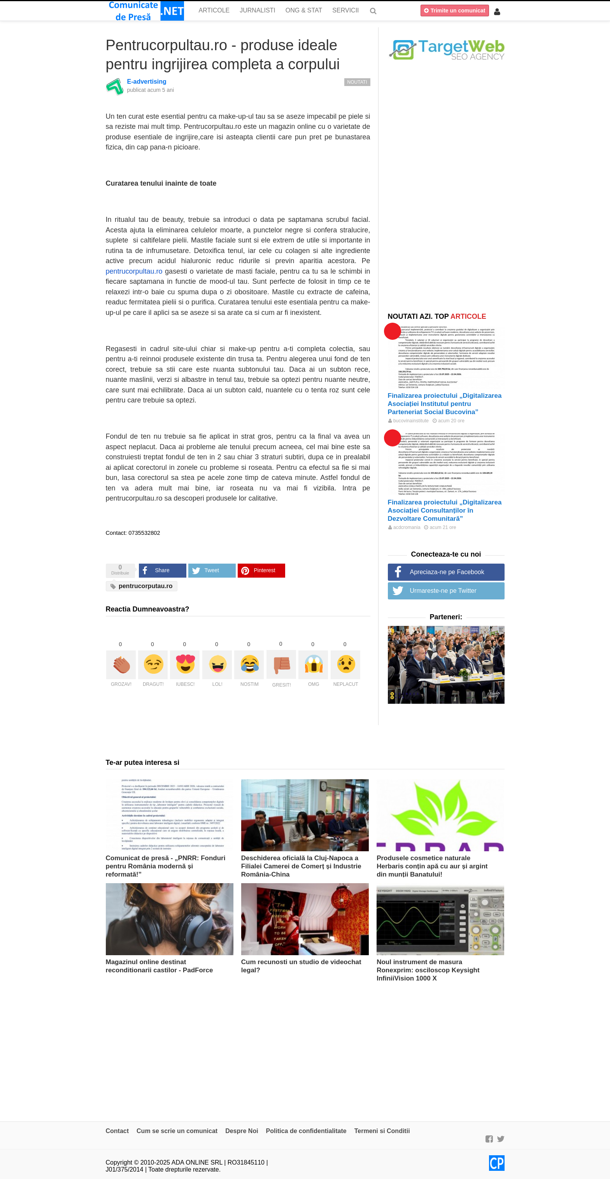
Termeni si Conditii (382, 1131)
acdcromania (404, 527)
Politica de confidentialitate (306, 1131)
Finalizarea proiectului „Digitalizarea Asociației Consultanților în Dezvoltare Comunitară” (445, 510)
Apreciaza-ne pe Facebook (447, 572)
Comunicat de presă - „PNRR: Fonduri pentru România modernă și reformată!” (166, 866)
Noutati (357, 82)
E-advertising (147, 81)
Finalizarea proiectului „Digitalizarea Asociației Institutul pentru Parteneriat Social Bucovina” (445, 404)
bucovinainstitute (408, 420)
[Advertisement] (446, 185)
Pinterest (264, 570)
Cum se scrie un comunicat (177, 1131)
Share (162, 570)
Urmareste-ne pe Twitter (443, 590)
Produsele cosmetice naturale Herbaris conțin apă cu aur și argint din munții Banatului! (432, 866)
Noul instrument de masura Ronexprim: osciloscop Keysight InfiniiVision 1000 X (428, 970)
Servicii (345, 10)
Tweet (212, 570)
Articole (214, 10)
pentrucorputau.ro (141, 586)
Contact (117, 1131)
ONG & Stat (304, 10)
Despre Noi (241, 1131)
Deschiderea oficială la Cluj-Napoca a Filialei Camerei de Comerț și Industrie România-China (301, 866)
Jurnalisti (257, 10)
